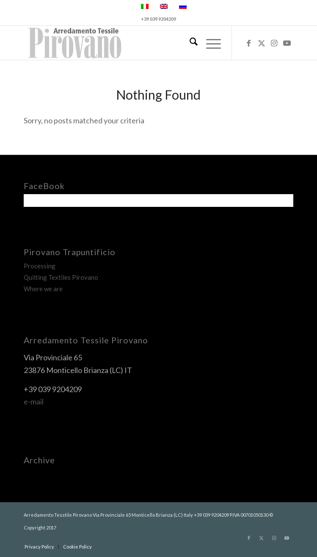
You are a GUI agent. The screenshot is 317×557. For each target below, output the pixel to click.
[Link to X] (261, 43)
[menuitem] (189, 43)
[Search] (189, 43)
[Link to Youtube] (287, 43)
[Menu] (209, 43)
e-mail (34, 401)
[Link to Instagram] (274, 43)
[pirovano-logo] (131, 43)
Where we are (43, 288)
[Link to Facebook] (249, 43)
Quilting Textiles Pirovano (61, 277)
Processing (39, 266)
